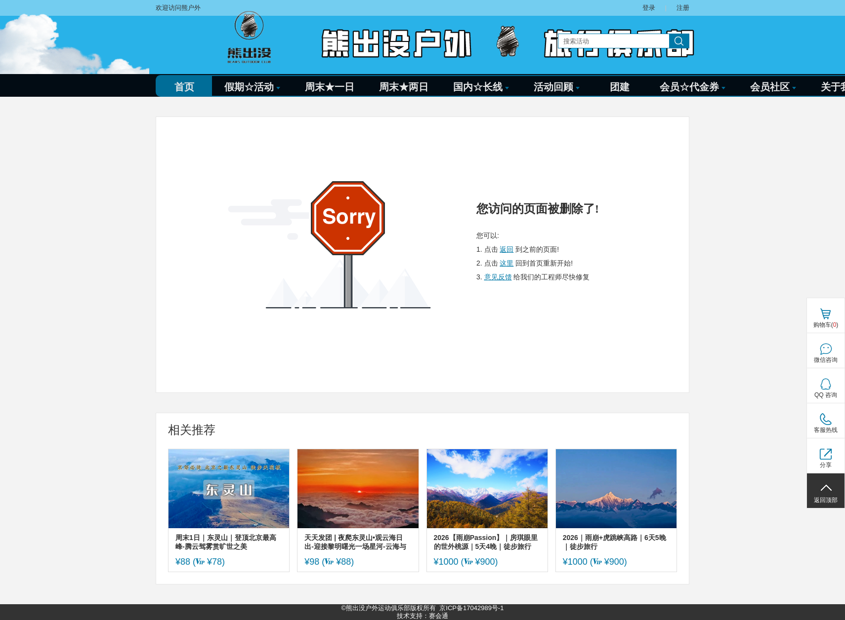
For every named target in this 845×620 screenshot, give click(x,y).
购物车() (826, 324)
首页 (184, 86)
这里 (506, 263)
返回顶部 (826, 500)
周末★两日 (403, 86)
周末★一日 (329, 86)
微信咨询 (826, 359)
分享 (826, 465)
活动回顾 (557, 86)
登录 (648, 7)
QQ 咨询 (825, 394)
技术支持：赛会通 (422, 616)
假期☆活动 (252, 86)
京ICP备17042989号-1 (471, 608)
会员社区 (773, 86)
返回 (506, 249)
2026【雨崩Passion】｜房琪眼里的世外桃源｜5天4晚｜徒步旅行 (486, 542)
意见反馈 (498, 277)
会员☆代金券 (692, 86)
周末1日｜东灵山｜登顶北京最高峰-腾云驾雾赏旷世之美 (225, 542)
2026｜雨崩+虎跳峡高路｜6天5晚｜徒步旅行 (614, 542)
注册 (682, 7)
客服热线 (826, 429)
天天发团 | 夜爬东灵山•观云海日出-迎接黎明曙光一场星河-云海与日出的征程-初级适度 (355, 542)
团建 (620, 86)
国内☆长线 (481, 86)
